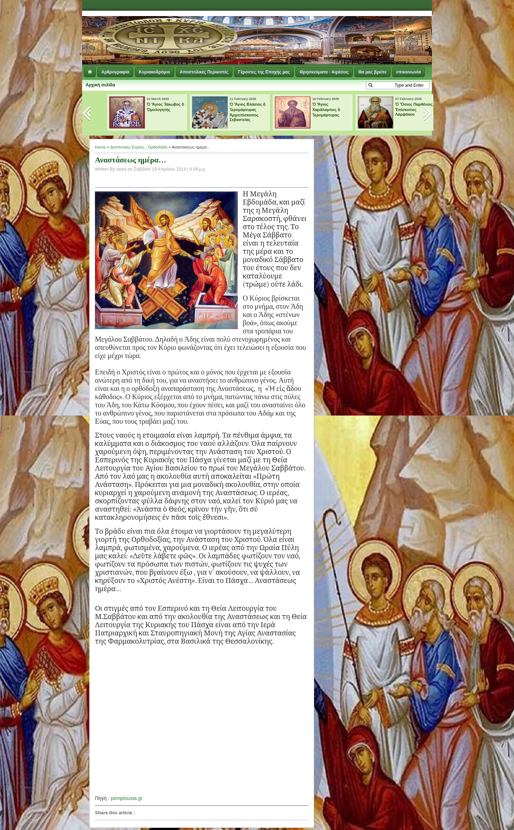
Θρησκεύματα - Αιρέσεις (323, 72)
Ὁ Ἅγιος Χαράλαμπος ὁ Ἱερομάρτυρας (326, 109)
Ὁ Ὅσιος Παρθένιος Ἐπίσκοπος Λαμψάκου (414, 109)
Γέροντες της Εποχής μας (264, 72)
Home (100, 147)
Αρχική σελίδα (100, 84)
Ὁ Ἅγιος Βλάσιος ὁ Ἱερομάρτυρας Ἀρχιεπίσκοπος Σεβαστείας (248, 112)
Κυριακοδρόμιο (154, 72)
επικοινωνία (408, 72)
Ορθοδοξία (157, 147)
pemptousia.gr (126, 798)
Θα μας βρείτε (372, 72)
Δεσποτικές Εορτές (127, 147)
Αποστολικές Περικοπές (204, 72)
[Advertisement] (344, 28)
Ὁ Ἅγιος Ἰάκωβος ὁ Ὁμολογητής (165, 107)
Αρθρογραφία (115, 72)
